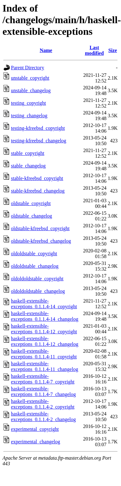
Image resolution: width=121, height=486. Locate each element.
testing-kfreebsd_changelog (38, 140)
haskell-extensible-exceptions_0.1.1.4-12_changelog (44, 341)
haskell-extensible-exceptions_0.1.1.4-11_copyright (44, 353)
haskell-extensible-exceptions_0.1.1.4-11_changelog (44, 366)
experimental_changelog (35, 441)
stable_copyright (27, 153)
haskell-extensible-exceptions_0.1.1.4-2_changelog (43, 416)
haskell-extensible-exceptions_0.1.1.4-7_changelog (43, 391)
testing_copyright (28, 103)
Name (46, 50)
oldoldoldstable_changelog (38, 291)
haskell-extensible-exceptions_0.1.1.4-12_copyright (44, 328)
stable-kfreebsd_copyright (37, 178)
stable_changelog (28, 165)
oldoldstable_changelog (34, 266)
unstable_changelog (31, 90)
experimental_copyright (35, 429)
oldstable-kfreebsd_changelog (41, 241)
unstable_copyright (30, 78)
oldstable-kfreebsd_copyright (40, 228)
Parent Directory (27, 67)
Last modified (94, 50)
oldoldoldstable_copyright (37, 278)
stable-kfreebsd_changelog (37, 190)
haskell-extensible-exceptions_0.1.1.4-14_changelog (44, 316)
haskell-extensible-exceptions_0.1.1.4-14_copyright (44, 303)
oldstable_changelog (31, 216)
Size (112, 50)
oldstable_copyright (31, 203)
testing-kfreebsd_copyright (38, 128)
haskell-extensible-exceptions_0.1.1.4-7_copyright (42, 378)
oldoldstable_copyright (34, 253)
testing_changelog (29, 115)
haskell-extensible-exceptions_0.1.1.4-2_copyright (42, 404)
